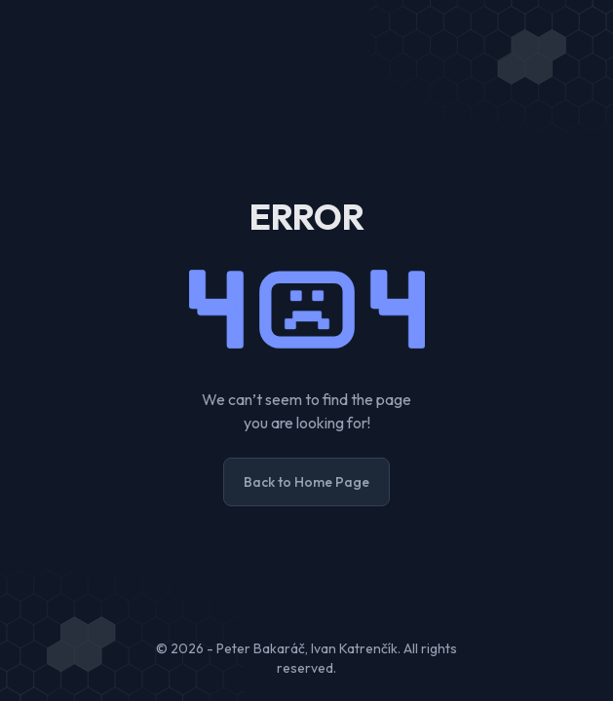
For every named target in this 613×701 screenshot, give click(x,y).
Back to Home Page (306, 482)
